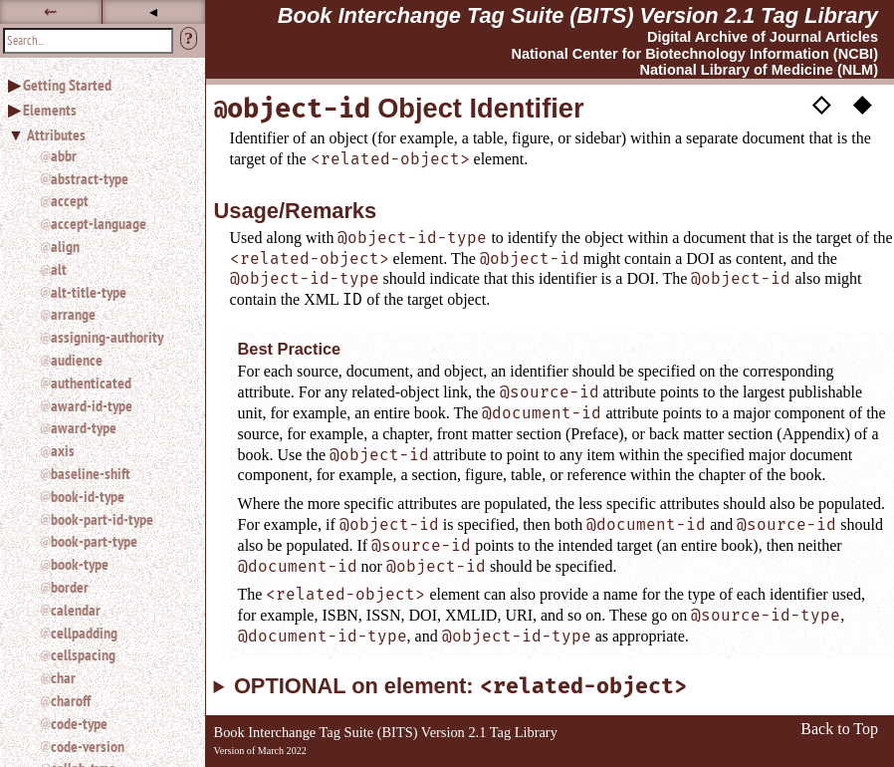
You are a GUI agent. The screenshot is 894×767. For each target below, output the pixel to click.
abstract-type (89, 178)
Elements (50, 110)
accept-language (98, 223)
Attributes (56, 134)
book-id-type (87, 496)
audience (77, 360)
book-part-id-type (102, 519)
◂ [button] (153, 11)
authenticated (91, 382)
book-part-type (94, 541)
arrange (73, 314)
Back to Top (839, 728)
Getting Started (67, 85)
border (70, 587)
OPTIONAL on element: (460, 686)
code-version (87, 746)
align (65, 246)
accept (70, 200)
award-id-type (91, 405)
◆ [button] (862, 103)
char (63, 677)
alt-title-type (88, 292)
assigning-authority (107, 337)
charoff (71, 700)
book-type (80, 564)
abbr (64, 155)
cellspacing (83, 654)
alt (59, 269)
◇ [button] (821, 103)
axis (63, 450)
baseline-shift (90, 473)
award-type (83, 427)
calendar (76, 610)
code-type (79, 723)
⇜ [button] (50, 11)
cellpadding (84, 632)
